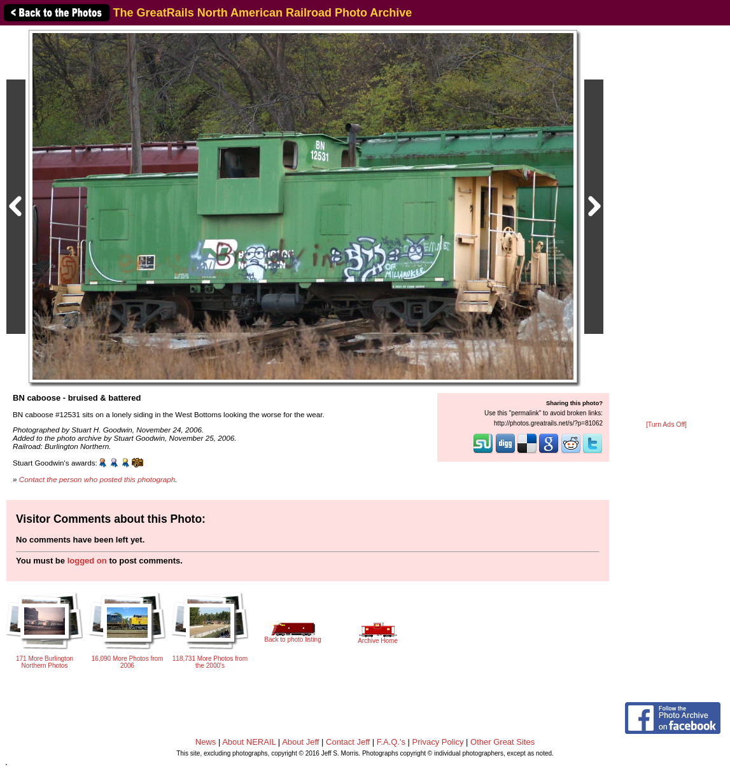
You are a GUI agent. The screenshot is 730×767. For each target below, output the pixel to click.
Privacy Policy (438, 742)
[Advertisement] (666, 224)
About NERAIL (249, 742)
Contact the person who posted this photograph (97, 479)
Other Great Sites (502, 742)
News (205, 742)
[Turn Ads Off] (666, 424)
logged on (87, 560)
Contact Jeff (348, 742)
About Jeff (300, 742)
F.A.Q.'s (391, 742)
